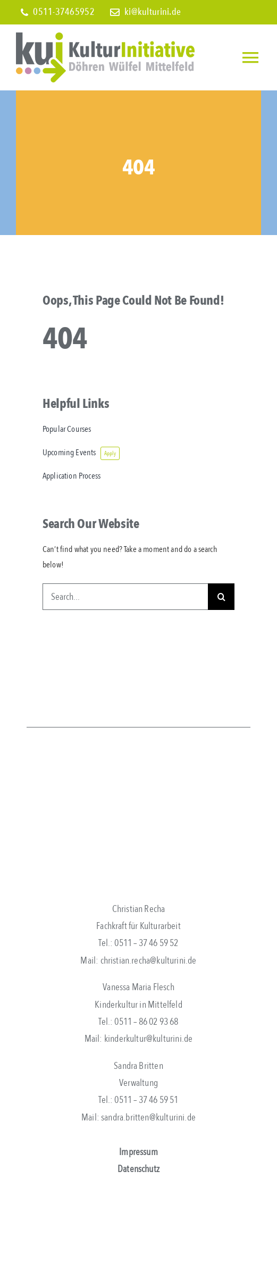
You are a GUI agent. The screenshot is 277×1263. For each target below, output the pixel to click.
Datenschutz (138, 1169)
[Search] (221, 596)
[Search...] (125, 596)
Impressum (138, 1152)
